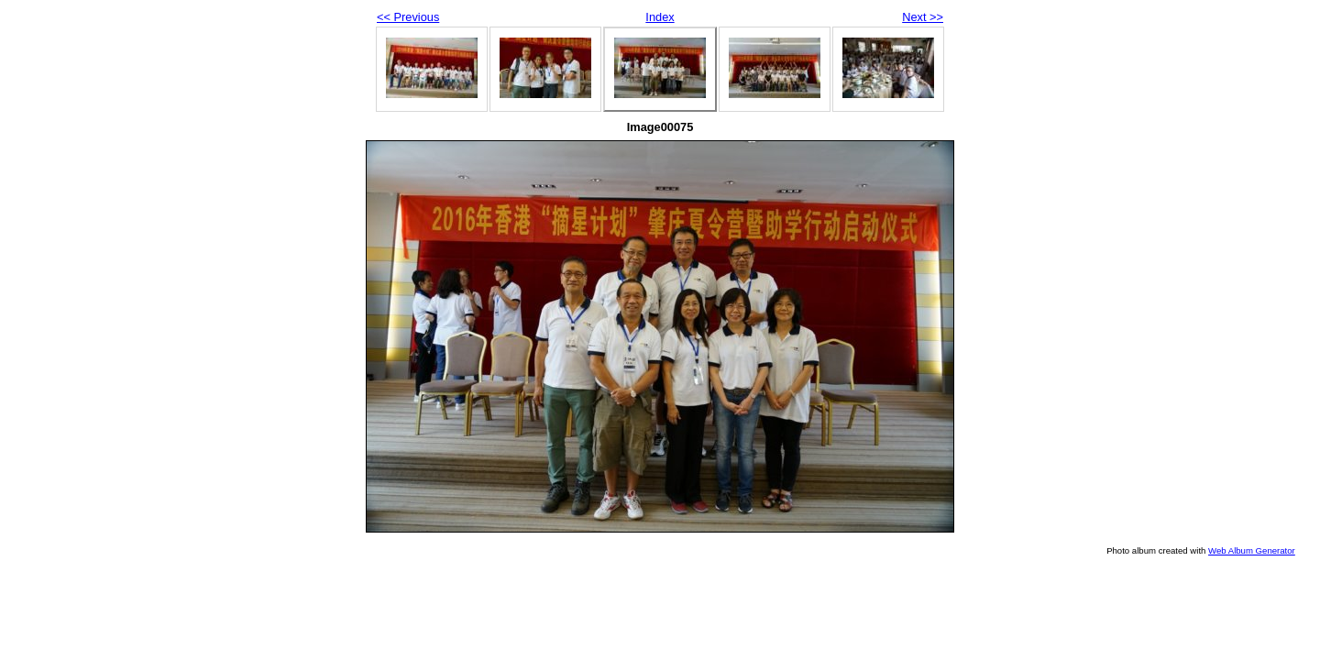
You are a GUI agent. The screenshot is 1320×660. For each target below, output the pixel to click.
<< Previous (408, 17)
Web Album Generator (1251, 550)
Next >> (922, 17)
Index (659, 17)
